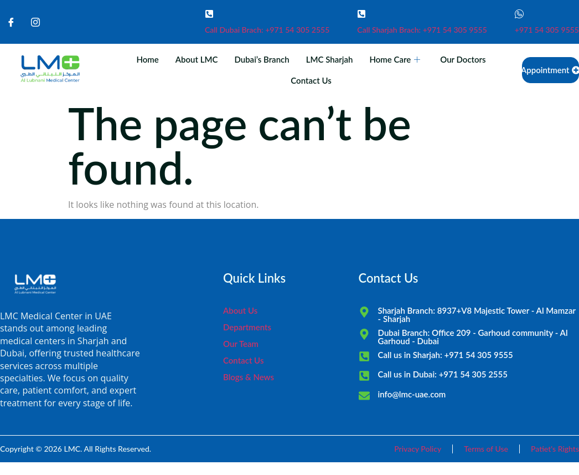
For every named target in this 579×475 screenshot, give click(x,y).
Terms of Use (486, 448)
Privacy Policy (417, 448)
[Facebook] (11, 22)
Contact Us (311, 80)
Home (147, 59)
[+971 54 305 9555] (519, 13)
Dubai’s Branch (261, 59)
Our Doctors (462, 59)
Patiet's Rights (555, 448)
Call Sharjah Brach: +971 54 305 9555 (422, 29)
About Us (240, 310)
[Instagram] (35, 22)
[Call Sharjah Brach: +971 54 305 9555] (361, 13)
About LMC (196, 59)
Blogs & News (248, 377)
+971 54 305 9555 (547, 29)
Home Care (394, 59)
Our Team (241, 344)
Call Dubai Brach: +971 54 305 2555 (267, 29)
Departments (247, 327)
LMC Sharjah (329, 59)
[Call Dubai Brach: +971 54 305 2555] (209, 13)
